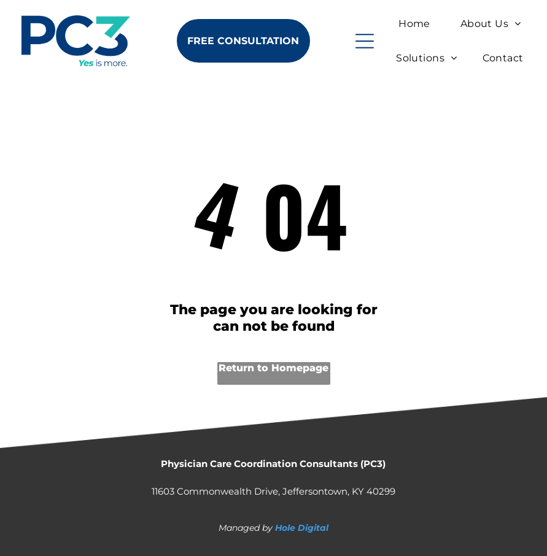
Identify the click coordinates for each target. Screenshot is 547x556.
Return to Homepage (273, 368)
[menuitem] (414, 23)
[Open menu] (364, 41)
